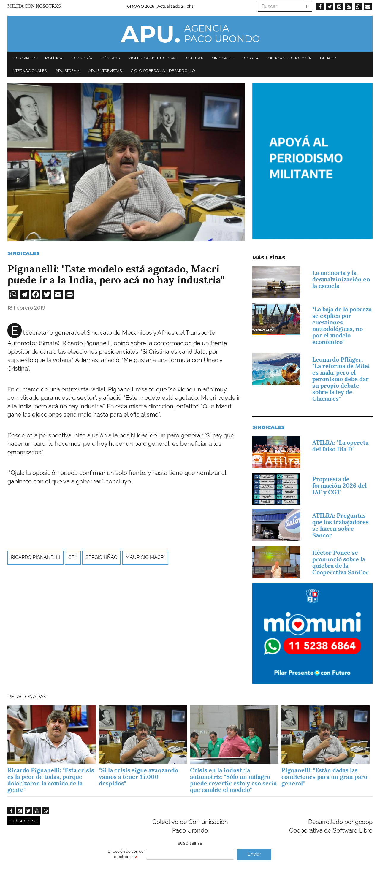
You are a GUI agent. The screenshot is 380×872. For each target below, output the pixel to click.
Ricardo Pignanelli (35, 557)
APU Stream (68, 70)
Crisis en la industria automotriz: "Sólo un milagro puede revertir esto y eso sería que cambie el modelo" (233, 780)
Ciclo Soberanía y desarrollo (163, 70)
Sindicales (222, 58)
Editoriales (24, 58)
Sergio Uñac (101, 557)
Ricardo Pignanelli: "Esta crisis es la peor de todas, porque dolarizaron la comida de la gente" (50, 780)
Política (53, 58)
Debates (328, 58)
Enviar (254, 854)
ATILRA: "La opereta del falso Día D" (340, 446)
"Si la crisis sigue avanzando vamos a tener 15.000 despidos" (138, 776)
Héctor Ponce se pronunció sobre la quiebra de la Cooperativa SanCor (340, 562)
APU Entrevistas (105, 70)
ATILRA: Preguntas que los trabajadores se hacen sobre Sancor (340, 525)
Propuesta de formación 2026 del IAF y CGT (339, 485)
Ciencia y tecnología (289, 58)
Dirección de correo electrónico (126, 854)
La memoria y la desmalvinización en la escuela (341, 279)
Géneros (110, 58)
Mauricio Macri (145, 557)
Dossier (250, 58)
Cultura (194, 58)
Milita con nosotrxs (34, 6)
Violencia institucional (153, 58)
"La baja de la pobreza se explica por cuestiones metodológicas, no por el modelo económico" (342, 325)
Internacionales (29, 70)
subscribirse (23, 821)
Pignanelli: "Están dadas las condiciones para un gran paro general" (324, 776)
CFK (72, 557)
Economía (81, 58)
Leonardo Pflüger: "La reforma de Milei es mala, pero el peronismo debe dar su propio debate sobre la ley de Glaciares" (341, 379)
